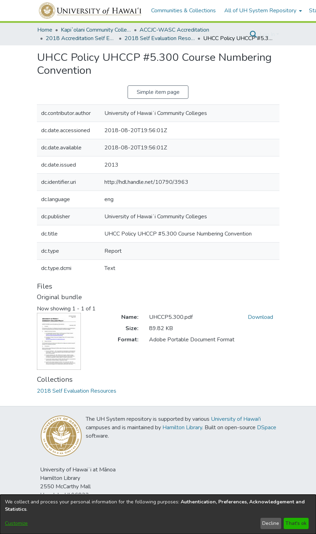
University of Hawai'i (236, 419)
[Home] (90, 10)
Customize (16, 523)
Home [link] (44, 30)
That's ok (296, 523)
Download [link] (260, 317)
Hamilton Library (182, 427)
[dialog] (158, 514)
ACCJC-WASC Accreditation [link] (174, 30)
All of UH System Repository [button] (260, 10)
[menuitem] (262, 10)
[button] (253, 34)
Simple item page (158, 92)
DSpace (266, 427)
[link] (76, 391)
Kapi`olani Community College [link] (96, 30)
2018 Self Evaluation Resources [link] (159, 38)
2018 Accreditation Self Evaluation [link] (81, 38)
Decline (270, 523)
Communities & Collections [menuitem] (183, 10)
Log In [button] (268, 34)
